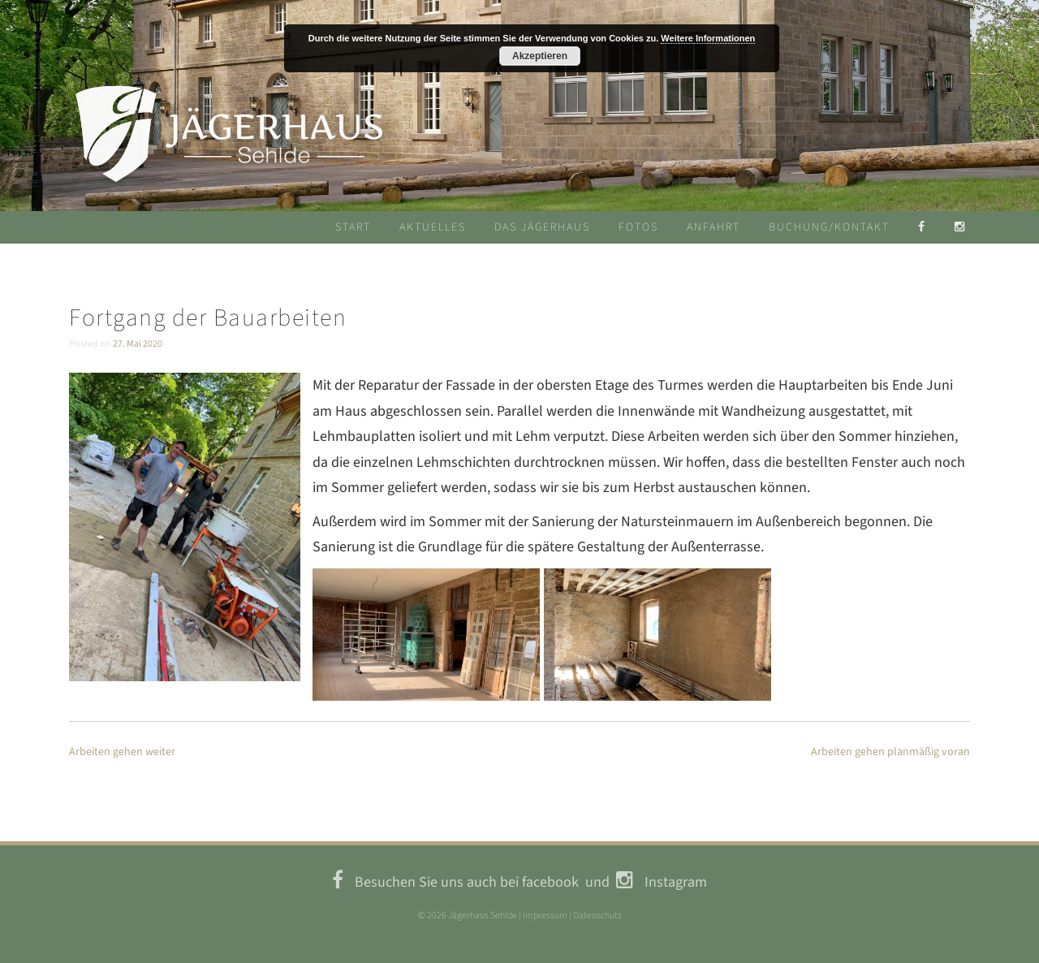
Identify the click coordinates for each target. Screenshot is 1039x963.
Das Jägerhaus (542, 227)
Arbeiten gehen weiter (122, 752)
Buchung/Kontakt (829, 227)
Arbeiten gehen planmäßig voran (890, 752)
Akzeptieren (539, 56)
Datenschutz (597, 915)
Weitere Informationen (708, 38)
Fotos (638, 227)
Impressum (545, 915)
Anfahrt (713, 227)
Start (353, 227)
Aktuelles (432, 227)
